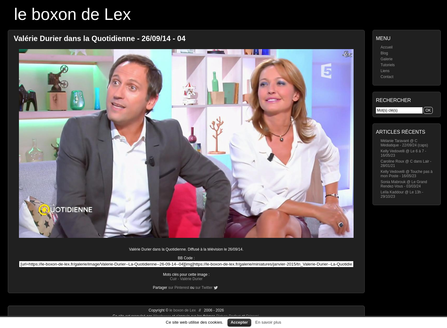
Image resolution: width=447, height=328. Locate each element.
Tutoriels (388, 65)
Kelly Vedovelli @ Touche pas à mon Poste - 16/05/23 (406, 173)
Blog (384, 53)
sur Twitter (203, 287)
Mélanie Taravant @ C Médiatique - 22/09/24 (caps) (404, 143)
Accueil (387, 47)
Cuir (173, 279)
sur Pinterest (178, 287)
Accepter (239, 322)
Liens (385, 71)
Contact (387, 77)
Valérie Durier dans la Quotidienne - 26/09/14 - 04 (100, 38)
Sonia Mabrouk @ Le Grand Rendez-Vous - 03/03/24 (404, 184)
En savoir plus (268, 322)
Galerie (387, 59)
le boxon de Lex (72, 14)
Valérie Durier (191, 279)
